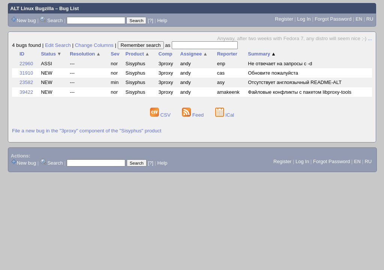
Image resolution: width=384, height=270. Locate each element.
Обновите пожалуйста (273, 73)
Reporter (227, 54)
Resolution (85, 54)
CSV (161, 115)
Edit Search (58, 45)
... (370, 38)
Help (162, 20)
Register (284, 19)
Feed (193, 115)
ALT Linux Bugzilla (32, 8)
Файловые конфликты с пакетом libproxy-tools (299, 92)
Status (51, 54)
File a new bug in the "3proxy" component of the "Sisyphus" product (86, 131)
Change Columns (94, 45)
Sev (115, 54)
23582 (26, 82)
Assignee (194, 54)
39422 (26, 92)
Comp (165, 54)
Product (138, 54)
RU (370, 19)
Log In (303, 19)
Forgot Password (333, 19)
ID (22, 54)
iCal (224, 115)
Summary (262, 54)
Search (55, 20)
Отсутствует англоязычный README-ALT (295, 82)
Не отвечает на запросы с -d (280, 63)
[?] (150, 20)
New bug (26, 20)
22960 (26, 63)
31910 (26, 73)
